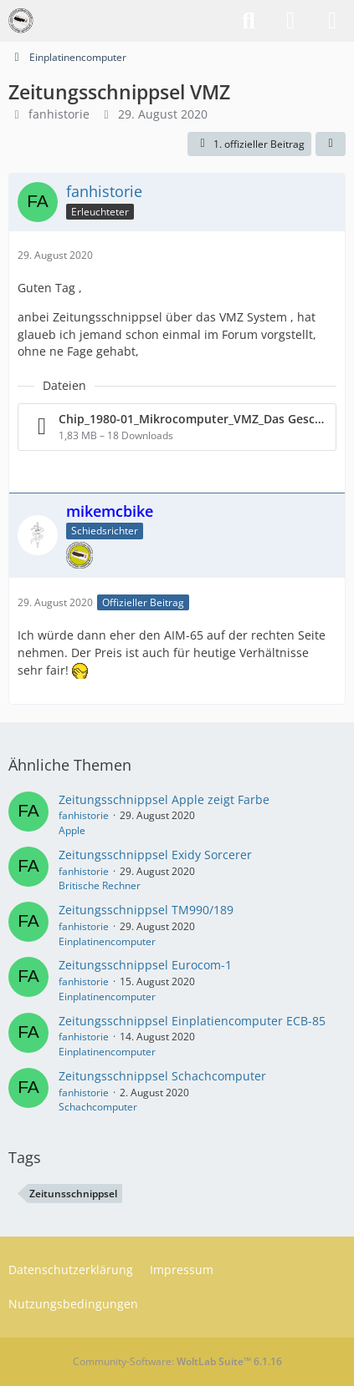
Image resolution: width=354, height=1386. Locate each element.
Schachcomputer (98, 1107)
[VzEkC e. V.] (21, 21)
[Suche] (248, 21)
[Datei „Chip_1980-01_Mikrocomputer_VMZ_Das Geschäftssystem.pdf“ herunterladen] (177, 427)
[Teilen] (331, 144)
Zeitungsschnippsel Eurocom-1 (145, 965)
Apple (72, 830)
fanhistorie (59, 114)
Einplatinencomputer (107, 941)
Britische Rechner (100, 885)
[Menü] (332, 21)
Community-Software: (177, 1361)
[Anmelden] (290, 21)
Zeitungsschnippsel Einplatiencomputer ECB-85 (192, 1021)
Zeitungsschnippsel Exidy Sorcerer (155, 854)
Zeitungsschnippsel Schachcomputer (162, 1076)
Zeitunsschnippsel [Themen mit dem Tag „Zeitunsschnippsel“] (73, 1193)
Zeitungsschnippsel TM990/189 (146, 910)
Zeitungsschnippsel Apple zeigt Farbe (164, 799)
